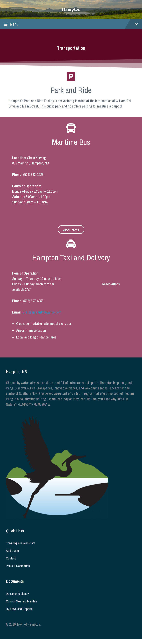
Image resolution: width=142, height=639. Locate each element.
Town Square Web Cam (20, 543)
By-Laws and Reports (19, 609)
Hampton (71, 9)
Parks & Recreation (18, 566)
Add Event (12, 550)
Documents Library (17, 593)
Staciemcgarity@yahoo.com (41, 312)
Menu (71, 24)
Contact (11, 558)
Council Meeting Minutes (21, 601)
